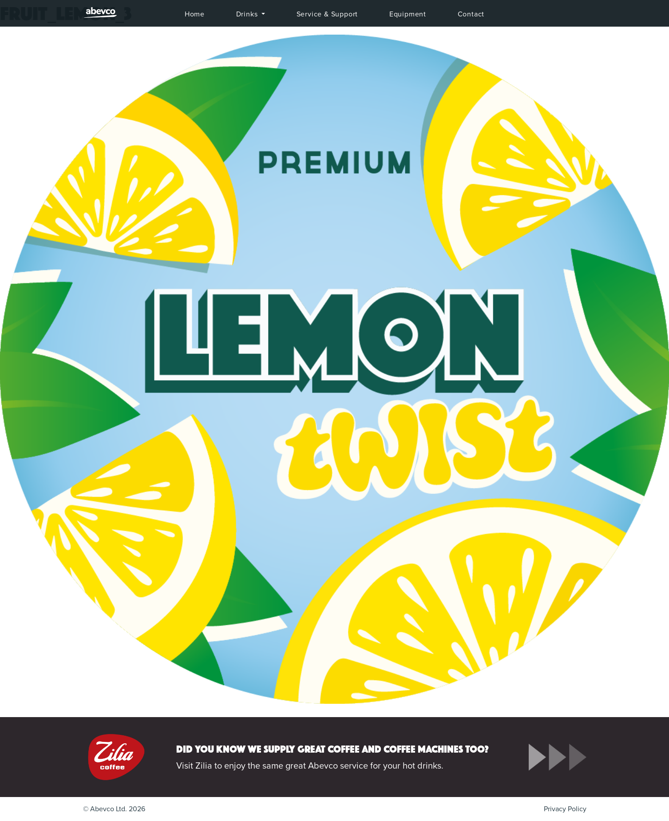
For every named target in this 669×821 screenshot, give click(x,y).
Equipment (407, 14)
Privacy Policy (565, 809)
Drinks (248, 14)
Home (195, 14)
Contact (471, 14)
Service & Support (327, 14)
